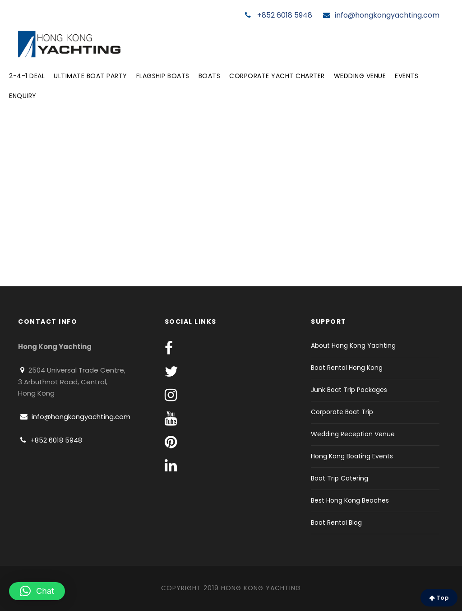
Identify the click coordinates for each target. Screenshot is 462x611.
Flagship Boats (162, 75)
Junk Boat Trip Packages (349, 389)
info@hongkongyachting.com (381, 15)
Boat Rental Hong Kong (347, 367)
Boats (210, 75)
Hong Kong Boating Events (352, 456)
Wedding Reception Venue (353, 433)
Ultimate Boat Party (90, 75)
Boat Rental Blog (336, 522)
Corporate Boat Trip (342, 411)
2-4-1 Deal (27, 75)
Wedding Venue (360, 75)
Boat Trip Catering (339, 478)
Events (406, 75)
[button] (37, 591)
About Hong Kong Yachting (353, 345)
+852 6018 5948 (278, 15)
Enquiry (23, 95)
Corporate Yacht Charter (277, 75)
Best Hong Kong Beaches (350, 500)
